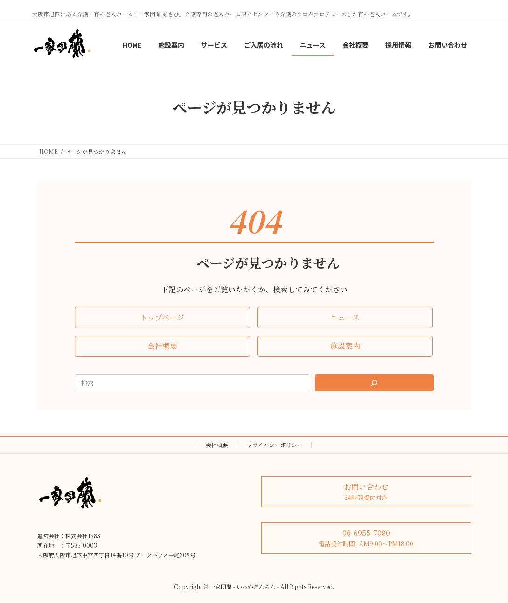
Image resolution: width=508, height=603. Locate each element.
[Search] (374, 382)
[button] (162, 317)
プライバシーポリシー (275, 445)
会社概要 (217, 445)
